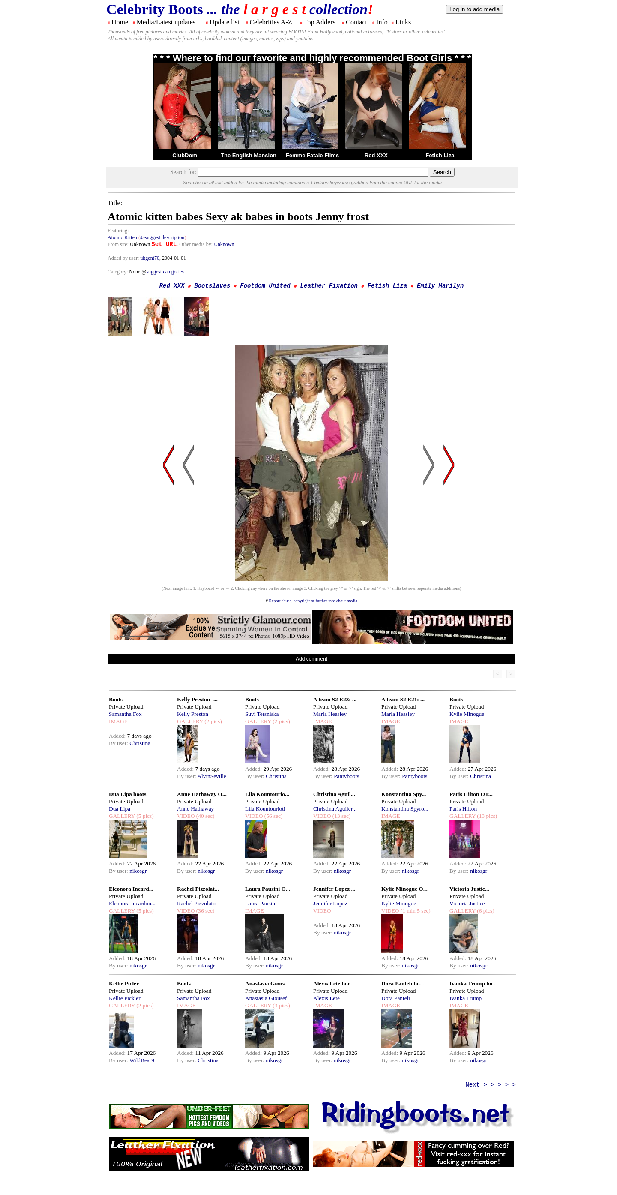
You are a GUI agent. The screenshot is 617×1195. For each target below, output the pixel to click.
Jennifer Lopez (330, 903)
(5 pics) (144, 816)
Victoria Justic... (469, 889)
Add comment (311, 659)
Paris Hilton (463, 808)
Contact (356, 22)
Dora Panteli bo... (402, 983)
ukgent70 (149, 258)
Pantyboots (346, 776)
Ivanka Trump (465, 998)
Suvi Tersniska (262, 714)
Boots (116, 699)
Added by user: (124, 258)
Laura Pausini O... (267, 889)
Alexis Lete (326, 998)
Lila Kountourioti (265, 808)
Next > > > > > (490, 1084)
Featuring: (118, 231)
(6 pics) (485, 910)
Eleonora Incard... (131, 889)
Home (119, 22)
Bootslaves (212, 285)
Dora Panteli (395, 998)
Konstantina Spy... (403, 794)
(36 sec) (204, 910)
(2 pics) (212, 721)
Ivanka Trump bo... (473, 983)
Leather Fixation (329, 285)
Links (403, 22)
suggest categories (165, 272)
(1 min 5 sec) (414, 910)
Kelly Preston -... (197, 699)
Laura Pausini (261, 903)
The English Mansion (248, 155)
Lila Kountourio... (267, 794)
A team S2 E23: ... (334, 699)
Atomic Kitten (122, 237)
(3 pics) (280, 1005)
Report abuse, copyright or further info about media (313, 600)
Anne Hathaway (195, 808)
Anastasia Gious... (267, 983)
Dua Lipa (119, 808)
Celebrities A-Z (270, 22)
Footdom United (265, 285)
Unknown (224, 244)
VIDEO (186, 816)
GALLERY (190, 721)
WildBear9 (141, 1060)
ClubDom (184, 155)
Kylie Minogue (466, 714)
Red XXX (376, 155)
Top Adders (319, 22)
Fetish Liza (439, 155)
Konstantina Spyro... (404, 808)
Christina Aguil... (334, 794)
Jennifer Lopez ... (334, 889)
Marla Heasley (330, 714)
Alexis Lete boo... (334, 983)
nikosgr (138, 871)
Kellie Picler (124, 983)
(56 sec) (272, 816)
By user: (119, 743)
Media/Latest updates (166, 22)
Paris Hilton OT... (471, 794)
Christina (139, 743)
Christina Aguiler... (334, 808)
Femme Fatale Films (312, 155)
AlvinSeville (211, 776)
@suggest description (162, 237)
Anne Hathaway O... (202, 794)
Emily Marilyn (440, 285)
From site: (118, 244)
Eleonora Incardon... (132, 903)
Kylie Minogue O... (404, 889)
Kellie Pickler (125, 998)
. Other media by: (195, 244)
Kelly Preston (192, 714)
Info (382, 22)
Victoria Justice (467, 903)
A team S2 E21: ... (403, 699)
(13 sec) (340, 816)
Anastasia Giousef (266, 998)
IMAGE (118, 721)
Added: (118, 736)
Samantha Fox (125, 714)
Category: (118, 272)
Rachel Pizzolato (196, 903)
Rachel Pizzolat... (198, 889)
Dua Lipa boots (127, 794)
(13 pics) (486, 816)
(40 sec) (204, 816)
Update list (225, 22)
